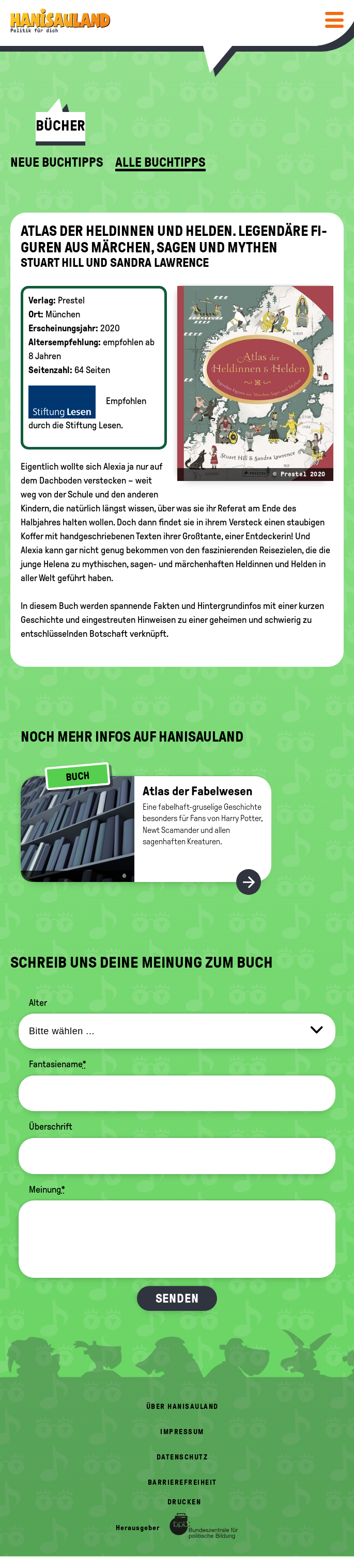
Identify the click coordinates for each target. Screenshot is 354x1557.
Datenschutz (182, 1457)
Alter (38, 1003)
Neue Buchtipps (56, 162)
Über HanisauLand (182, 1406)
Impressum (182, 1432)
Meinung (47, 1189)
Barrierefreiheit (182, 1482)
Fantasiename (57, 1064)
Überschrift (50, 1126)
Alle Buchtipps (160, 162)
